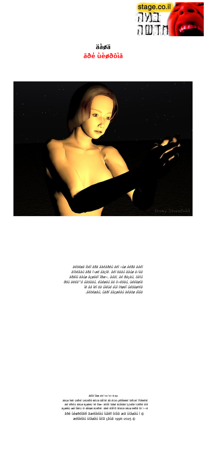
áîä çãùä (107, 418)
